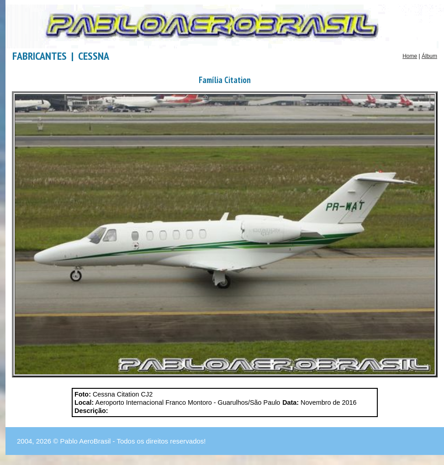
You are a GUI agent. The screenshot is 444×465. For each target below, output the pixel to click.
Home (409, 56)
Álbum (429, 56)
